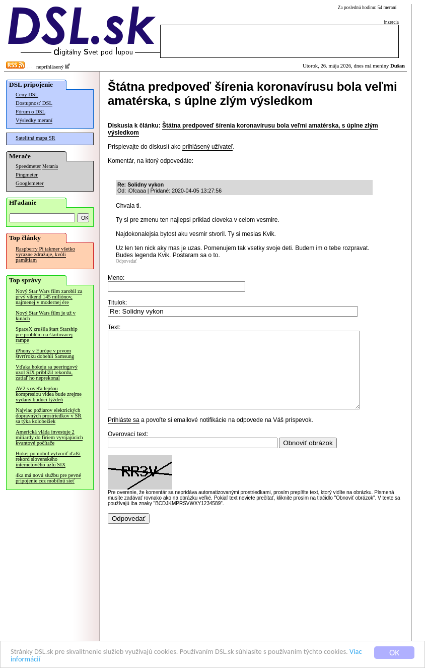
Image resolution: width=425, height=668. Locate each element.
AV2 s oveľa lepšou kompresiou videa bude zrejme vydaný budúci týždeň (49, 394)
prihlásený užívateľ (207, 146)
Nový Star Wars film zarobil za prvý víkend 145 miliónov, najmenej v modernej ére (49, 296)
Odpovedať (126, 261)
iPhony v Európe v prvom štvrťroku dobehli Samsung (45, 353)
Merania (50, 166)
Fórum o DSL (30, 111)
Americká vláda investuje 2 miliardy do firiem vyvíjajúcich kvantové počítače (49, 437)
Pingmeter (27, 174)
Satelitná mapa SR (35, 138)
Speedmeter (28, 166)
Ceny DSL (27, 94)
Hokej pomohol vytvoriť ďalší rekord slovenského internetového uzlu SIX (48, 459)
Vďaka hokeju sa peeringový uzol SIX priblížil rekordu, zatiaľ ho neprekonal (47, 372)
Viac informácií (90, 659)
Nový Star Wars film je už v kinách (46, 315)
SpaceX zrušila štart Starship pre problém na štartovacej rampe (47, 334)
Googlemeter (30, 183)
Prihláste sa (123, 435)
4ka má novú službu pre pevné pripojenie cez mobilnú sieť (48, 477)
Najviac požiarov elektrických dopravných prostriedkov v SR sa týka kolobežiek (49, 415)
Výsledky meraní (34, 120)
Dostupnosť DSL (34, 103)
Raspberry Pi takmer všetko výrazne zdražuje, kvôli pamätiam (45, 254)
